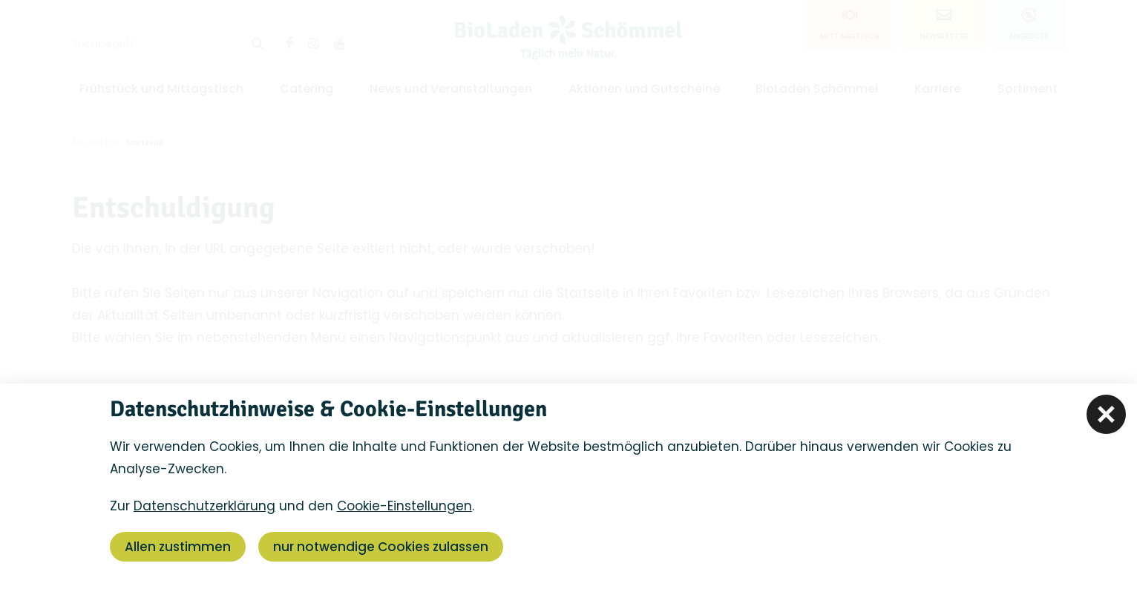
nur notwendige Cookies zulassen (380, 547)
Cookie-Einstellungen (404, 506)
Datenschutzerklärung (204, 506)
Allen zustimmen (178, 547)
